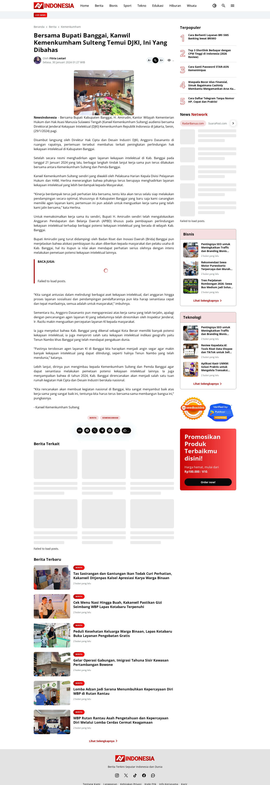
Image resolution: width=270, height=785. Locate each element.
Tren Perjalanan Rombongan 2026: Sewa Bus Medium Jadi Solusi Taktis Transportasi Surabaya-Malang (216, 284)
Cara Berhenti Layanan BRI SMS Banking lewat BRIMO (208, 36)
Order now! (208, 482)
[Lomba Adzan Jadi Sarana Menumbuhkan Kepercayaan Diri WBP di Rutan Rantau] (52, 693)
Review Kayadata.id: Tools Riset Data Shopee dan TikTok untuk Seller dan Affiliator (216, 349)
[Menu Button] (232, 5)
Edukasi (157, 6)
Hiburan (175, 6)
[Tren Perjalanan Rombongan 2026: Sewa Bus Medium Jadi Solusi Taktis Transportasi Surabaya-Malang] (190, 286)
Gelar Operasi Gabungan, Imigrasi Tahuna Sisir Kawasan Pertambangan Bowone (121, 662)
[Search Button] (223, 5)
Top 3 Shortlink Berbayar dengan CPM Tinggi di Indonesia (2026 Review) (209, 54)
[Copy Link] (80, 430)
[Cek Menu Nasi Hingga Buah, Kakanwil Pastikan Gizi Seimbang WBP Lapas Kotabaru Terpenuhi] (52, 606)
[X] (95, 430)
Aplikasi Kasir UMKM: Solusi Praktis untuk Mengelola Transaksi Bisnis (215, 367)
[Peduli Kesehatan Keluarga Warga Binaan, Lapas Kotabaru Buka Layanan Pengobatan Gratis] (52, 635)
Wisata (191, 6)
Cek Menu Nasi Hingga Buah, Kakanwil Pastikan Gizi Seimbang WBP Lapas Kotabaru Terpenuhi (117, 604)
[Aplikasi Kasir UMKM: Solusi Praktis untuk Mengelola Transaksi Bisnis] (190, 369)
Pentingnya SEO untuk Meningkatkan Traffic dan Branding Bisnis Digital (215, 247)
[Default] (155, 60)
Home (84, 6)
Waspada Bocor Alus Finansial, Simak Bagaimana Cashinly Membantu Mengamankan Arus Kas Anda (211, 85)
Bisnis (113, 6)
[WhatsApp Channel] (153, 775)
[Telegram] (102, 430)
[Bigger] (161, 60)
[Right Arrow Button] (233, 123)
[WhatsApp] (117, 430)
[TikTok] (135, 775)
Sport (127, 6)
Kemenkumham (110, 417)
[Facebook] (87, 430)
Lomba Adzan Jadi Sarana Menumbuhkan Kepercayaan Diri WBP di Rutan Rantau (123, 691)
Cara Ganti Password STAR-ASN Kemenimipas (208, 68)
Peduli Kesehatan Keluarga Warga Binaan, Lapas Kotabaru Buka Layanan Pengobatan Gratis (122, 633)
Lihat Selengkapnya (104, 741)
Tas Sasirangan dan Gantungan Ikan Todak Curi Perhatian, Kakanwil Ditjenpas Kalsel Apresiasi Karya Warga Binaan (122, 575)
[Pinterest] (110, 430)
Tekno (141, 6)
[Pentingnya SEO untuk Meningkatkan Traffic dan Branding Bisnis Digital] (190, 249)
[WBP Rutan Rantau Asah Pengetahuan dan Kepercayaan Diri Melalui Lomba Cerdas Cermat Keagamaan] (52, 722)
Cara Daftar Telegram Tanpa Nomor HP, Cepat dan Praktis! (211, 100)
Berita (99, 6)
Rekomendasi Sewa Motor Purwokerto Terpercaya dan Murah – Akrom (216, 266)
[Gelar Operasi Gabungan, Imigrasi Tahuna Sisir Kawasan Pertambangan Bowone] (52, 664)
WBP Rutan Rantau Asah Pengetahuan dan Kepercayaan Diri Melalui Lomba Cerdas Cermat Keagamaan (120, 720)
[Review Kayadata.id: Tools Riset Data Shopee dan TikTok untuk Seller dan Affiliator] (190, 351)
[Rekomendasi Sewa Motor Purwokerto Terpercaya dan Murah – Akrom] (190, 268)
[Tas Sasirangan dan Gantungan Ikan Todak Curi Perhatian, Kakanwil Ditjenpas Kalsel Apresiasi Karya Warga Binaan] (52, 577)
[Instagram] (117, 775)
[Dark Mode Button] (214, 5)
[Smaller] (149, 60)
